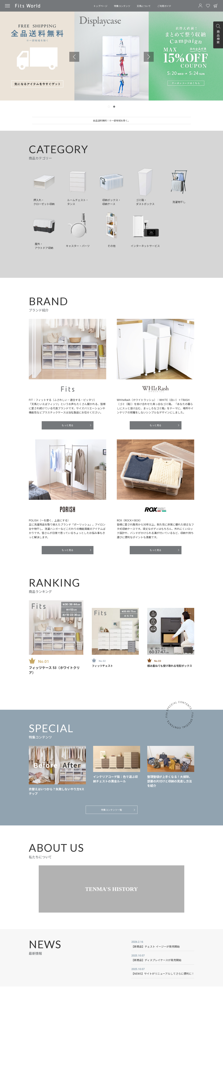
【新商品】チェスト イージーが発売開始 (155, 946)
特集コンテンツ (122, 6)
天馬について (144, 6)
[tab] (109, 107)
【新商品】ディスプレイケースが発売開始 (156, 960)
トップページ (100, 6)
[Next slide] (149, 57)
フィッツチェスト (102, 666)
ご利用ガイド (164, 6)
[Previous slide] (74, 57)
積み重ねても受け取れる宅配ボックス (169, 666)
